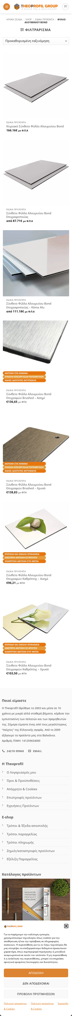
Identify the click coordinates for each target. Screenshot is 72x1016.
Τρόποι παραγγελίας (22, 834)
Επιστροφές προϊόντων (24, 797)
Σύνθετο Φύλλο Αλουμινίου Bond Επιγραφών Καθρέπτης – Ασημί (28, 577)
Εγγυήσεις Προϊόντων (23, 806)
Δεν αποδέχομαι (36, 983)
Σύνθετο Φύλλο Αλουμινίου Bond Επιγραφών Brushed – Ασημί (28, 396)
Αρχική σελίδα (14, 19)
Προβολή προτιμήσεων (36, 994)
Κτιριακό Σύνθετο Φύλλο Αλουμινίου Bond (35, 126)
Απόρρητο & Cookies (22, 789)
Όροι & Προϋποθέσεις (23, 781)
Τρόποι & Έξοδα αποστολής (27, 826)
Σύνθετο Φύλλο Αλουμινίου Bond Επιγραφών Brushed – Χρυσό (28, 486)
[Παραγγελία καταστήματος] (36, 41)
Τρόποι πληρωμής (20, 842)
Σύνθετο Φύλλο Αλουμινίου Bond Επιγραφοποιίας (28, 215)
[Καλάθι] (65, 6)
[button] (66, 926)
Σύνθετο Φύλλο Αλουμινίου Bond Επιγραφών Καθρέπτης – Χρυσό (28, 667)
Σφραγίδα (63, 1003)
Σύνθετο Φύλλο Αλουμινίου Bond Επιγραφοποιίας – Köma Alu (28, 305)
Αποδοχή (36, 973)
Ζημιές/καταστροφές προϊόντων (31, 851)
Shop (29, 19)
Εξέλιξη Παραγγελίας (22, 859)
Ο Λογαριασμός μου (21, 772)
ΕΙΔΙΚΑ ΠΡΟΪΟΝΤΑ (44, 19)
